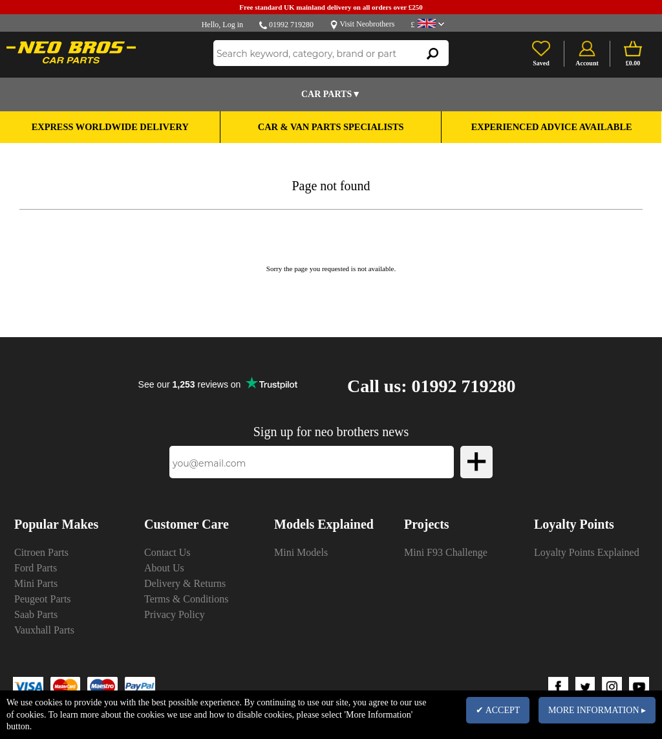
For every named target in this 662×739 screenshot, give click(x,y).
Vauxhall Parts (44, 629)
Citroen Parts (41, 552)
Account (587, 63)
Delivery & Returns (185, 583)
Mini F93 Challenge (445, 552)
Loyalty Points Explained (586, 552)
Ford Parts (35, 567)
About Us (164, 567)
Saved (541, 63)
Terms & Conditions (186, 598)
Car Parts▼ (331, 94)
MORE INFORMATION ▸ (597, 710)
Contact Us (167, 552)
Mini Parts (36, 583)
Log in (232, 24)
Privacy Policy (174, 614)
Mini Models (301, 552)
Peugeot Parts (42, 598)
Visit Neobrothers (366, 23)
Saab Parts (36, 614)
